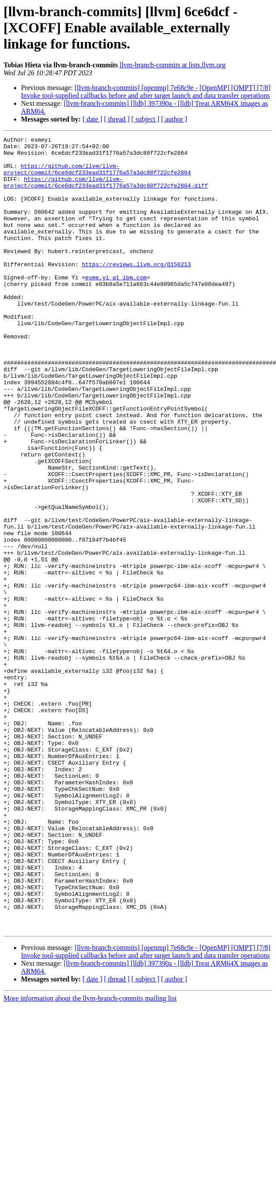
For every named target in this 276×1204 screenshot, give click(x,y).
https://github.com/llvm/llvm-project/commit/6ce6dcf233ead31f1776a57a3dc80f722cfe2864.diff (105, 192)
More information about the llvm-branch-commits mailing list (89, 1157)
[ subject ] (145, 119)
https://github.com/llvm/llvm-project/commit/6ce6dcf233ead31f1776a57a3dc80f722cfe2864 (97, 176)
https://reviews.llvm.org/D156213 (136, 290)
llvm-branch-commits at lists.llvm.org (172, 65)
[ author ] (174, 119)
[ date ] (92, 119)
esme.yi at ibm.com (115, 306)
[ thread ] (117, 119)
